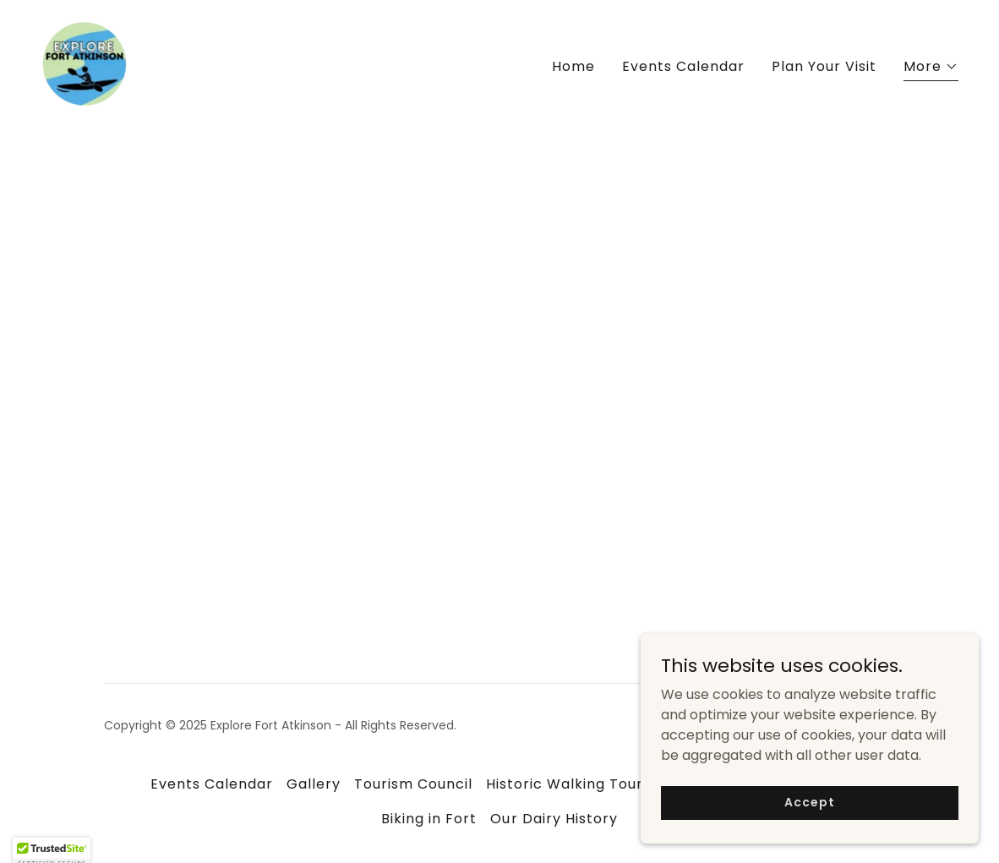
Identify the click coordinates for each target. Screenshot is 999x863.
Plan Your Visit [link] (824, 66)
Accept (809, 836)
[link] (84, 63)
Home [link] (573, 66)
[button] (930, 69)
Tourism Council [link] (413, 784)
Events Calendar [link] (683, 66)
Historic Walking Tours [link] (568, 784)
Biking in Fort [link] (429, 818)
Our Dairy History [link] (553, 818)
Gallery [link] (314, 784)
